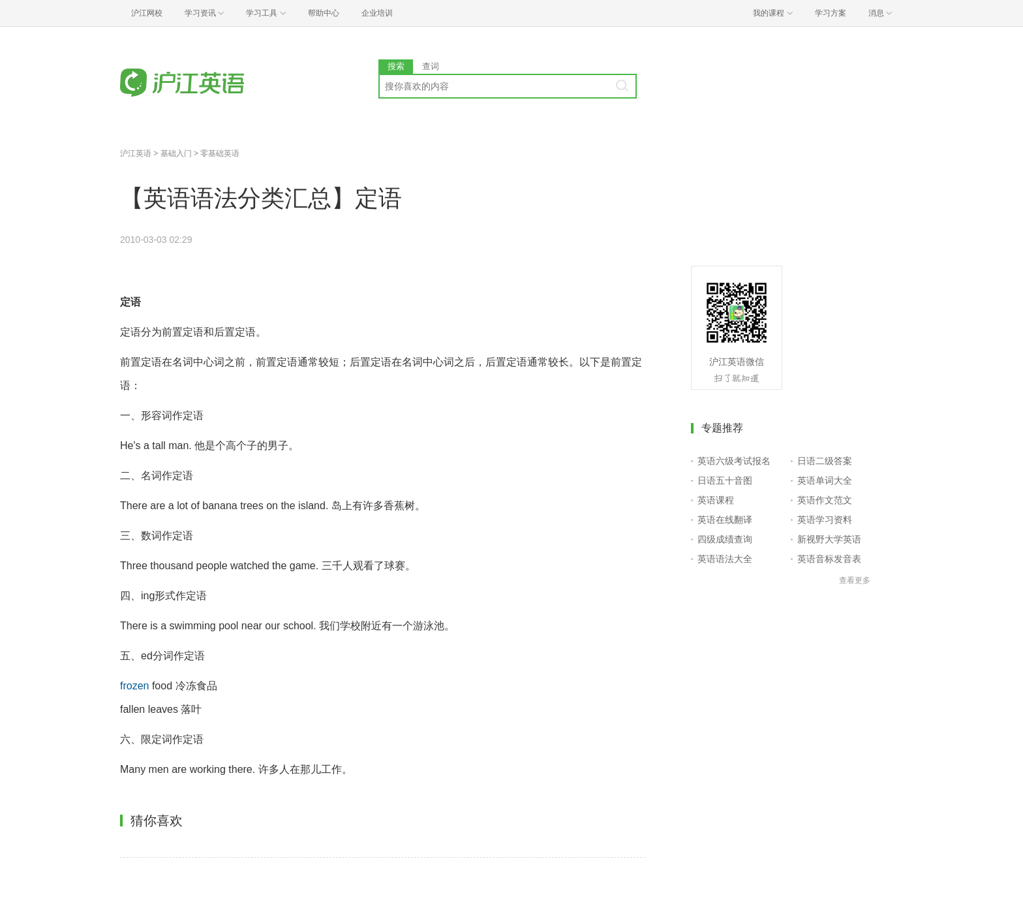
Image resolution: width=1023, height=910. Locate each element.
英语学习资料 (824, 519)
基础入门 (176, 153)
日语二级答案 (824, 461)
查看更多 (854, 580)
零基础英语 (219, 153)
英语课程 (715, 500)
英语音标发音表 (829, 559)
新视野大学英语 (829, 539)
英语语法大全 (724, 559)
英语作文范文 (824, 500)
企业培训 (377, 13)
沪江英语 (135, 153)
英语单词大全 (824, 480)
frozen (134, 685)
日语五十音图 (724, 480)
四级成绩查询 (724, 539)
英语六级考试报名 (734, 461)
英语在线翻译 (724, 519)
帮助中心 (323, 13)
